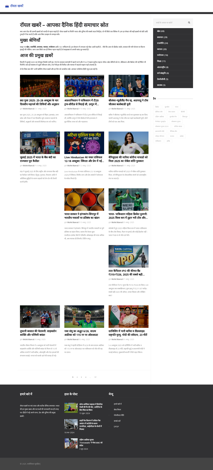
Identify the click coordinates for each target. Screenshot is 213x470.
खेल (160, 31)
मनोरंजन (162, 55)
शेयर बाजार (171, 112)
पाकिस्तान (158, 141)
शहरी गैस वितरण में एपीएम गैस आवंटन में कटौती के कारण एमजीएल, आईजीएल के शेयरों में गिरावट (90, 425)
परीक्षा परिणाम (159, 136)
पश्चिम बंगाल (178, 126)
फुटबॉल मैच (173, 116)
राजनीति (162, 43)
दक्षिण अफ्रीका (159, 116)
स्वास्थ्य (161, 85)
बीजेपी (183, 112)
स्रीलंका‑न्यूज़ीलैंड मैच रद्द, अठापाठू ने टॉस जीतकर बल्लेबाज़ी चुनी (128, 102)
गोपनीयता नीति (119, 415)
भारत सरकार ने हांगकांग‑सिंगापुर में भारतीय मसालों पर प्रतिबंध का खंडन (81, 215)
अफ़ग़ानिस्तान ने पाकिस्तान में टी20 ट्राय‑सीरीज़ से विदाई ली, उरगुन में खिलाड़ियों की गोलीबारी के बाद (81, 102)
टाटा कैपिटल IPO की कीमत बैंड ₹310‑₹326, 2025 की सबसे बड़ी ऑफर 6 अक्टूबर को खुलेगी (125, 272)
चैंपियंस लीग (173, 131)
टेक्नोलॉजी (162, 79)
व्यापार (162, 49)
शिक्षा (161, 61)
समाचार (162, 37)
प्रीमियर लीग (159, 112)
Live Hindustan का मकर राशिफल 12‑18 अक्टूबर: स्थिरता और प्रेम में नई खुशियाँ (83, 159)
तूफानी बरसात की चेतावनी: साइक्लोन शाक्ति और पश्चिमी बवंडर (38, 333)
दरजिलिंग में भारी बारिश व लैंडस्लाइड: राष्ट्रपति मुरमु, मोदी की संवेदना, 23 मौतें (128, 333)
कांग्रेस (181, 136)
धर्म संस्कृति (163, 73)
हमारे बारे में (118, 404)
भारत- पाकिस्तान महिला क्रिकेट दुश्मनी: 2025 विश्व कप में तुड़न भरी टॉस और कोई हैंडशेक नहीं (128, 216)
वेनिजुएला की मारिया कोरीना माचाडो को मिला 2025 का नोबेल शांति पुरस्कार (128, 159)
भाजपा (172, 136)
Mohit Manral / (29, 108)
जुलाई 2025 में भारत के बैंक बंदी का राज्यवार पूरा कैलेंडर (38, 159)
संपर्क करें (117, 421)
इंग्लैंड (168, 141)
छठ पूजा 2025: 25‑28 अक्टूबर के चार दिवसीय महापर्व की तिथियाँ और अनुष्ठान (39, 102)
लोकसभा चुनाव (175, 121)
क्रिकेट (157, 107)
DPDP (116, 426)
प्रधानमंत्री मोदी (159, 131)
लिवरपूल (184, 116)
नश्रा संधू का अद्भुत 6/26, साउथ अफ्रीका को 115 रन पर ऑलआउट (81, 333)
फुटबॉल (167, 107)
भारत (176, 107)
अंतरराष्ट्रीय (162, 67)
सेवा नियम (117, 409)
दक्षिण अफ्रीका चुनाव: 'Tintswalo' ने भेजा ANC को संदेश (90, 442)
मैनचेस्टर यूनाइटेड (160, 121)
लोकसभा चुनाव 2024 (161, 126)
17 (95, 377)
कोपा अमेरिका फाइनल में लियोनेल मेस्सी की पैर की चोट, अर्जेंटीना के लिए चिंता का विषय (91, 407)
